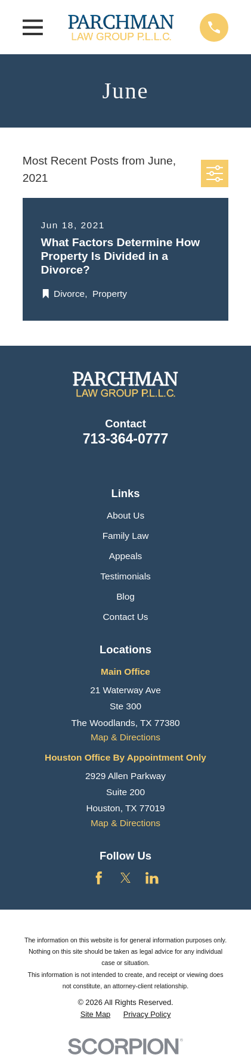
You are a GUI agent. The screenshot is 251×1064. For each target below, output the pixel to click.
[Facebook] (99, 878)
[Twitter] (125, 878)
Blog (125, 596)
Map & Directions (125, 737)
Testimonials (125, 576)
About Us (125, 515)
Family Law (126, 536)
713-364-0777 (126, 438)
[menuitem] (95, 1014)
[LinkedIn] (152, 878)
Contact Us (125, 617)
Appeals (125, 556)
